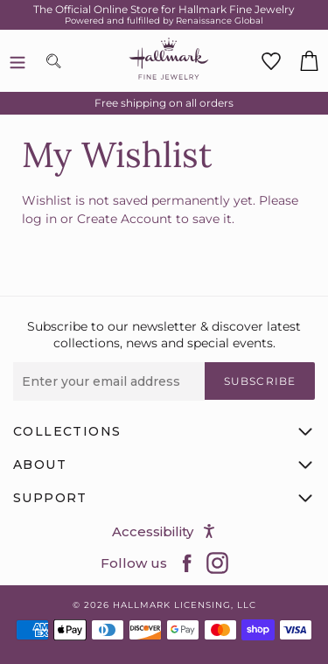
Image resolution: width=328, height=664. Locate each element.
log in (39, 219)
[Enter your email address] (109, 381)
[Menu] (17, 61)
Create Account (124, 219)
